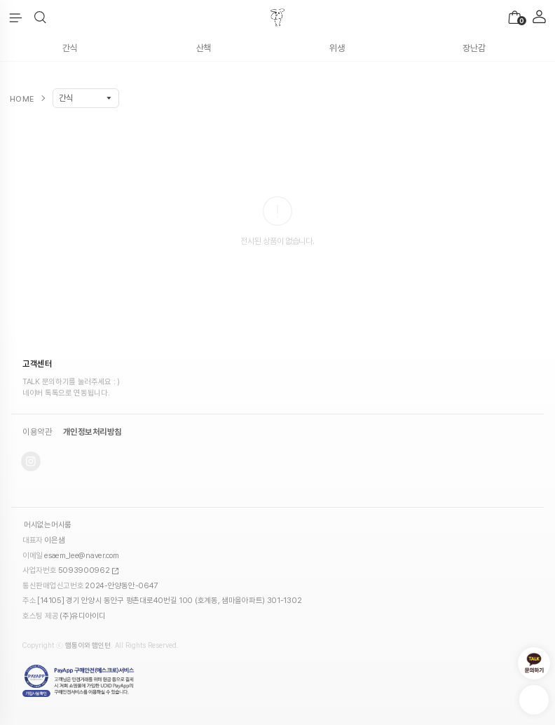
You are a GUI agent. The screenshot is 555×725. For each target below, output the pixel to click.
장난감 (474, 48)
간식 (69, 48)
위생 (336, 48)
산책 (203, 48)
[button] (40, 18)
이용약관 (37, 432)
